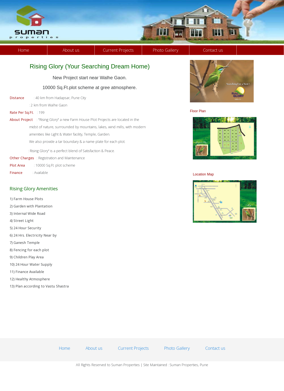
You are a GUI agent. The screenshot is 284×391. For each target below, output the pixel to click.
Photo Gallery (165, 50)
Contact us (213, 50)
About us (71, 50)
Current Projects (118, 50)
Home (23, 50)
